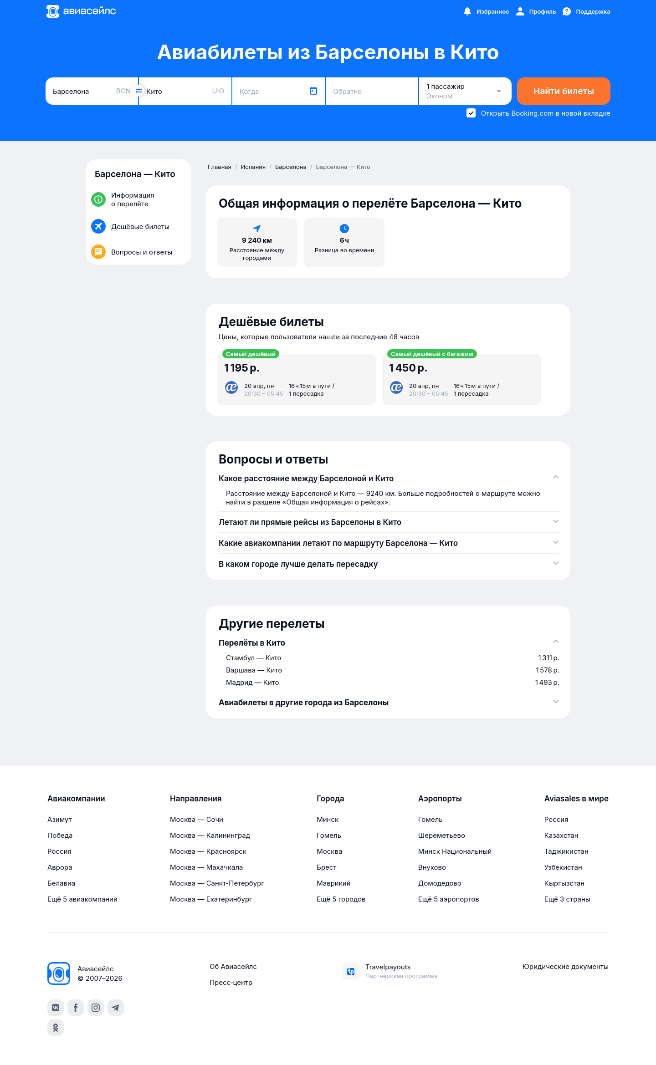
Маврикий (333, 883)
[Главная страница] (81, 11)
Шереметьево (441, 835)
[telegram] (115, 1007)
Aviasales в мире (576, 798)
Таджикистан (566, 851)
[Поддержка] (585, 11)
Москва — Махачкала (206, 867)
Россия (59, 851)
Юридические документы (566, 966)
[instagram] (95, 1007)
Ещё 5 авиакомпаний (82, 899)
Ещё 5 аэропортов (448, 899)
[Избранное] (485, 11)
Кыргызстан (564, 883)
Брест (326, 867)
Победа (59, 835)
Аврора (59, 867)
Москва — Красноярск (208, 851)
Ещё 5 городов (341, 899)
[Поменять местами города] (138, 91)
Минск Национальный (455, 851)
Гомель (329, 835)
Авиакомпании (76, 798)
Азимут (59, 819)
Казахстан (561, 835)
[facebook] (75, 1007)
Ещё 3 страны (567, 899)
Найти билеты (563, 91)
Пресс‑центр (231, 982)
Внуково (432, 867)
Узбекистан (563, 867)
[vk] (55, 1007)
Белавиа (61, 883)
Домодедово (439, 883)
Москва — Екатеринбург (211, 899)
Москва (329, 851)
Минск (327, 819)
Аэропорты (440, 798)
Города (330, 798)
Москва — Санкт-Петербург (217, 883)
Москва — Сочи (196, 819)
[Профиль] (535, 11)
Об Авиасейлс (233, 966)
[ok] (55, 1027)
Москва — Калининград (210, 835)
